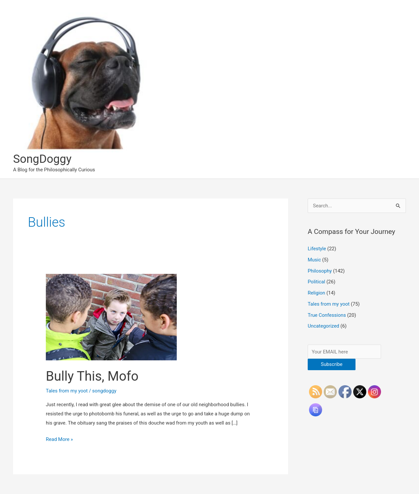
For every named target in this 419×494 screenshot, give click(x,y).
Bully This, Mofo (92, 376)
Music (314, 260)
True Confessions (327, 315)
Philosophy (320, 271)
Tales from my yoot (67, 391)
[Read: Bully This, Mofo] (111, 317)
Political (316, 282)
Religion (316, 293)
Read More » (59, 439)
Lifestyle (317, 249)
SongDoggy (42, 159)
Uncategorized (323, 326)
